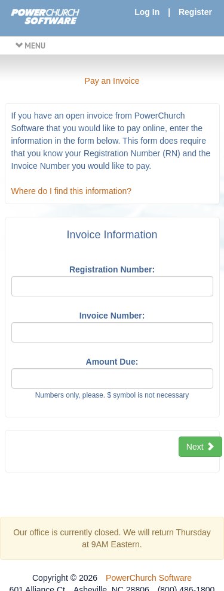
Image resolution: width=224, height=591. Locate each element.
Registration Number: (112, 269)
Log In (146, 12)
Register (195, 12)
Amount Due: (112, 361)
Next (200, 446)
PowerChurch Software (149, 578)
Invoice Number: (112, 315)
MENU (30, 45)
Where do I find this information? (71, 191)
